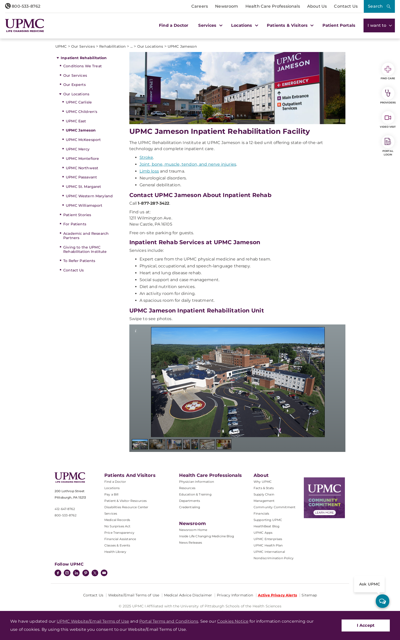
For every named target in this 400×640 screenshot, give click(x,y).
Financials (261, 513)
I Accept (365, 625)
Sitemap (309, 595)
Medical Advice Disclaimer (188, 595)
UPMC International (269, 552)
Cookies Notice (232, 621)
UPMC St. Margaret (83, 186)
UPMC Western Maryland (89, 196)
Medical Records (117, 520)
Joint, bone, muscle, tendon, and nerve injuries (188, 164)
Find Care (388, 71)
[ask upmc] (382, 601)
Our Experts (74, 84)
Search (375, 6)
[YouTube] (104, 573)
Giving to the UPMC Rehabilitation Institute (85, 249)
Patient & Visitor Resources (125, 501)
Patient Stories (77, 215)
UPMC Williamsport (84, 205)
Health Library (115, 552)
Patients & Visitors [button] (289, 25)
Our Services (75, 75)
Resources (187, 488)
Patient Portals (338, 25)
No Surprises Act (117, 526)
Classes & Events (117, 545)
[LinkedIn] (76, 573)
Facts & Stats (264, 488)
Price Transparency (119, 532)
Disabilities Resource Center (126, 507)
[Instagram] (67, 573)
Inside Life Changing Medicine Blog (206, 536)
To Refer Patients (79, 260)
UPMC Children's (81, 111)
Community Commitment (274, 507)
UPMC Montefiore (82, 158)
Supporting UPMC (268, 520)
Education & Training (195, 494)
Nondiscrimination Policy (274, 558)
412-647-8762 (65, 509)
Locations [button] (244, 25)
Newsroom (226, 6)
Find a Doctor (173, 25)
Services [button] (209, 25)
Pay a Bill (111, 494)
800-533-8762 (22, 6)
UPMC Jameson (81, 130)
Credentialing (189, 507)
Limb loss (149, 171)
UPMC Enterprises (268, 539)
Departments (189, 501)
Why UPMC (263, 482)
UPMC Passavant (81, 177)
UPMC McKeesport (83, 139)
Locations (112, 488)
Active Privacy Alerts (277, 595)
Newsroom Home (193, 530)
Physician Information (196, 482)
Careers (199, 6)
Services (110, 513)
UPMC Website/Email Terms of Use (93, 621)
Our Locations (76, 94)
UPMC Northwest (82, 168)
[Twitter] (95, 573)
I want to (379, 25)
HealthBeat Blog (266, 526)
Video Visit (388, 119)
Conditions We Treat (82, 66)
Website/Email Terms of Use (133, 595)
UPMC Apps (263, 532)
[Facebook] (58, 573)
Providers (388, 95)
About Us (317, 6)
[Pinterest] (85, 573)
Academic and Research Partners (86, 235)
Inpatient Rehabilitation (84, 58)
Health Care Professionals (272, 6)
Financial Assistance (120, 539)
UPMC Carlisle (79, 102)
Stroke (146, 157)
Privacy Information (235, 595)
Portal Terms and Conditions (168, 621)
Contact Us (346, 6)
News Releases (190, 542)
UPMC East (76, 121)
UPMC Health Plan (268, 545)
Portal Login (388, 145)
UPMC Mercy (78, 149)
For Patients (74, 224)
